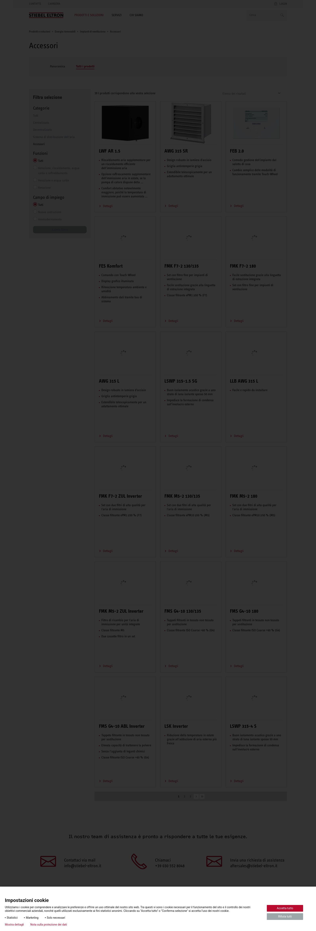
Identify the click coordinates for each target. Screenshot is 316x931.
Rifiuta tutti (285, 916)
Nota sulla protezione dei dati (48, 924)
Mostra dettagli (14, 924)
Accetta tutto (285, 908)
